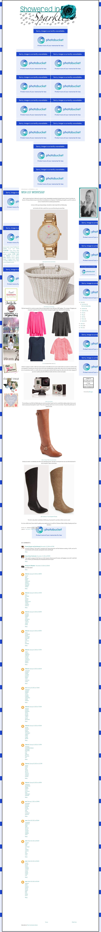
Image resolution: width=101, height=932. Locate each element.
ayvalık (26, 714)
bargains (9, 262)
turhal (26, 624)
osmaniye (27, 847)
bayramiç (27, 756)
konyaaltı (27, 638)
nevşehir (27, 842)
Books (4, 247)
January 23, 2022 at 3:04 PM (36, 612)
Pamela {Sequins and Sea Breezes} (32, 546)
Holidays (28, 529)
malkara (27, 622)
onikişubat (27, 670)
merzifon (27, 604)
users (26, 820)
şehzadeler (27, 697)
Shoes (13, 259)
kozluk (26, 576)
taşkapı (26, 787)
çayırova (27, 773)
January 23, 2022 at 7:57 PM (36, 649)
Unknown (27, 574)
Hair (4, 252)
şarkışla (26, 616)
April (83, 317)
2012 (81, 325)
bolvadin (27, 596)
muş (26, 875)
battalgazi (27, 689)
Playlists (13, 257)
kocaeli (26, 864)
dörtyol (26, 586)
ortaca (26, 681)
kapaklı (26, 620)
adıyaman (27, 824)
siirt (26, 852)
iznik (26, 752)
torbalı (26, 811)
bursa (26, 895)
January (83, 321)
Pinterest (9, 257)
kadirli (26, 580)
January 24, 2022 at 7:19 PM (36, 744)
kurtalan (27, 613)
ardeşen (27, 653)
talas (26, 792)
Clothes (15, 247)
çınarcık (26, 578)
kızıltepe (27, 672)
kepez (26, 632)
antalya (26, 832)
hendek (26, 657)
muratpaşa (27, 634)
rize (26, 848)
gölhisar (27, 731)
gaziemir (27, 814)
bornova (27, 805)
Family (5, 248)
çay (26, 597)
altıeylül (27, 708)
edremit (26, 710)
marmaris (27, 680)
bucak (26, 730)
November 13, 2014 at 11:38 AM (43, 565)
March (83, 319)
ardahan (27, 833)
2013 (81, 323)
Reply (26, 552)
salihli (26, 699)
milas (26, 678)
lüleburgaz (27, 794)
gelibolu (27, 754)
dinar (26, 595)
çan (26, 757)
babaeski (27, 795)
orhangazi (27, 749)
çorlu (26, 618)
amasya (27, 830)
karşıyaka (27, 806)
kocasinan (27, 791)
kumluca (27, 641)
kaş (26, 642)
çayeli (26, 651)
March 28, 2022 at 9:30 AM (33, 820)
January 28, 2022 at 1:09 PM (36, 782)
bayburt (26, 887)
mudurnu (27, 729)
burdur (26, 894)
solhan (26, 716)
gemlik (26, 738)
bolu (26, 893)
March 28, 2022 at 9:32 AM (33, 881)
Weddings (14, 260)
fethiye (26, 677)
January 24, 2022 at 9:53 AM (36, 725)
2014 (81, 302)
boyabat (27, 615)
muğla (26, 874)
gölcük (26, 771)
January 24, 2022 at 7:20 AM (33, 687)
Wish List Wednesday (86, 306)
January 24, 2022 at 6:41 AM (36, 668)
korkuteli (27, 643)
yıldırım (26, 734)
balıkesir (27, 883)
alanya (26, 635)
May (83, 314)
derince (26, 772)
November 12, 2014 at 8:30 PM (43, 556)
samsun (27, 851)
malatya (27, 868)
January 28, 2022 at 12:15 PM (36, 763)
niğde (26, 844)
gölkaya (27, 582)
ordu (26, 845)
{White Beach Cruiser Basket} (49, 306)
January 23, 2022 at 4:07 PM (36, 630)
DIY (18, 247)
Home (46, 922)
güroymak (27, 719)
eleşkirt (26, 603)
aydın (26, 826)
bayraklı (27, 809)
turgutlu (27, 696)
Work (18, 260)
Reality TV (5, 259)
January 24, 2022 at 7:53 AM (36, 706)
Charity (11, 247)
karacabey (27, 750)
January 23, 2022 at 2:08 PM (36, 574)
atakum (26, 662)
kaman (26, 765)
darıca (26, 769)
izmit (26, 768)
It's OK (17, 252)
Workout (5, 262)
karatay (26, 776)
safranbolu (27, 581)
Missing (13, 255)
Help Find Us (7, 252)
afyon (26, 825)
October (84, 308)
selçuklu (27, 775)
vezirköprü (27, 659)
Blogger (91, 391)
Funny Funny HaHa (14, 250)
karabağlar (27, 803)
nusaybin (27, 674)
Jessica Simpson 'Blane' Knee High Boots (49, 459)
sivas (26, 855)
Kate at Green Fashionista (30, 556)
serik (26, 639)
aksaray (26, 828)
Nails (4, 257)
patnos (26, 600)
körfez (26, 767)
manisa (26, 870)
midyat (26, 673)
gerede (26, 727)
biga (26, 753)
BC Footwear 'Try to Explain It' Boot (49, 516)
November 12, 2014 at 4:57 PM (47, 546)
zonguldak (27, 822)
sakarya (26, 849)
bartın (26, 884)
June (83, 312)
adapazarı (27, 654)
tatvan (26, 718)
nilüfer (26, 735)
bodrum (27, 676)
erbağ (26, 623)
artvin (26, 834)
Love (4, 255)
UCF (4, 260)
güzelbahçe (27, 786)
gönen (26, 712)
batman (26, 886)
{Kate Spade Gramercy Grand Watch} (49, 261)
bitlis (26, 891)
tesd (26, 687)
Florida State (11, 248)
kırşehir (26, 863)
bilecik (26, 888)
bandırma (27, 711)
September (84, 310)
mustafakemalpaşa (29, 748)
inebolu (26, 788)
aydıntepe (27, 584)
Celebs (7, 247)
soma (26, 693)
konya (26, 865)
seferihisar (27, 784)
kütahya (27, 867)
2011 (81, 327)
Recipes (10, 259)
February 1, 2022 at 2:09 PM (33, 801)
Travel (17, 259)
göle (26, 577)
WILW (10, 260)
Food (17, 248)
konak (26, 807)
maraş (26, 871)
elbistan (27, 700)
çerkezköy (27, 619)
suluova (27, 605)
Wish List (33, 529)
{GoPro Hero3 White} (48, 401)
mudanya (27, 746)
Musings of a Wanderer (30, 565)
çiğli (26, 810)
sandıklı (26, 599)
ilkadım (26, 661)
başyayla (27, 585)
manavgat (27, 636)
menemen (27, 813)
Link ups (15, 254)
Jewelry (4, 254)
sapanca (27, 658)
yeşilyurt (27, 691)
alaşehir (27, 692)
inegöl (26, 737)
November (84, 304)
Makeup (8, 255)
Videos (6, 260)
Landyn (9, 254)
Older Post (74, 922)
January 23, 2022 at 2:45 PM (36, 593)
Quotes (17, 257)
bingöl (26, 890)
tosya (26, 790)
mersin (26, 872)
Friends (6, 250)
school (12, 262)
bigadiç (26, 715)
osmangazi (27, 733)
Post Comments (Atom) (32, 925)
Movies (17, 255)
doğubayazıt (28, 601)
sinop (26, 853)
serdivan (27, 655)
